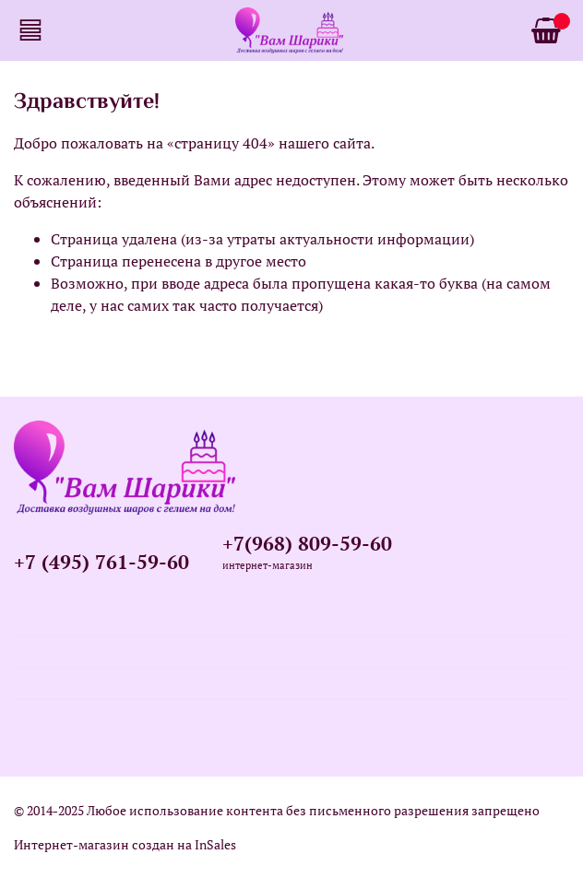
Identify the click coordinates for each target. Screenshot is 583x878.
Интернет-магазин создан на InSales (125, 844)
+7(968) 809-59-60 (307, 543)
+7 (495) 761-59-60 (101, 562)
